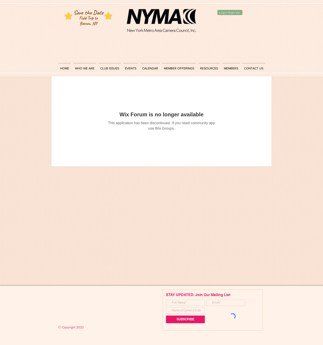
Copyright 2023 (71, 327)
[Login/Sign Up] (229, 12)
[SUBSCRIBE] (185, 319)
